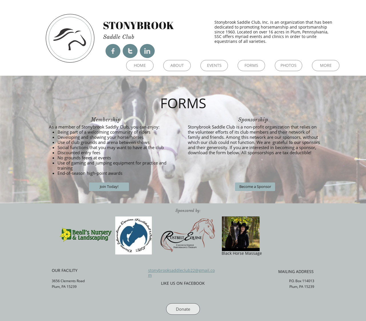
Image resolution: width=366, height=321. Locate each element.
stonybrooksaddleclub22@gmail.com (181, 273)
